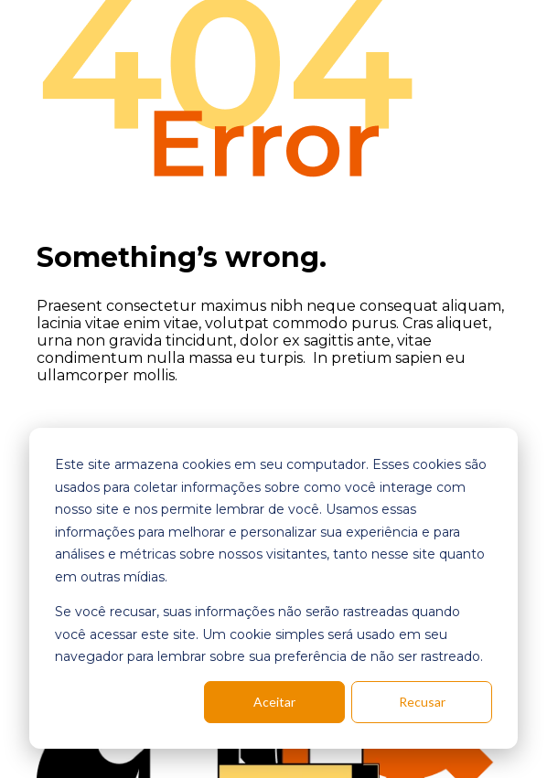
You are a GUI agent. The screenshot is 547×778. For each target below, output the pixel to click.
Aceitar (274, 701)
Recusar (422, 701)
